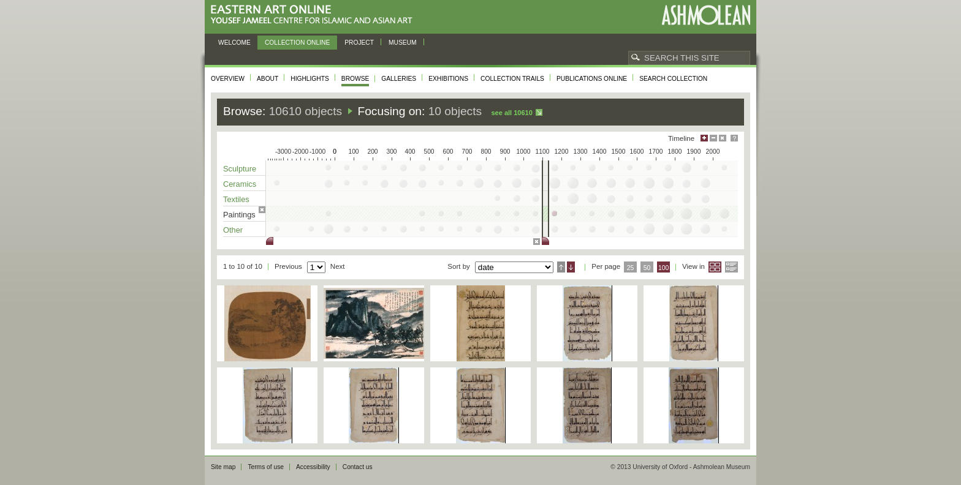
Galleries (398, 78)
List (731, 267)
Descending (571, 267)
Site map (223, 467)
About (267, 78)
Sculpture (239, 168)
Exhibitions (448, 78)
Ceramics (239, 184)
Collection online (297, 42)
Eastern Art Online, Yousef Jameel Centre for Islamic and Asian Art (315, 15)
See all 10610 (511, 112)
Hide (722, 138)
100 (663, 268)
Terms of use (266, 467)
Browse (355, 78)
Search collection (673, 78)
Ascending (561, 267)
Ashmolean (705, 15)
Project (359, 42)
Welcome (234, 42)
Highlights (310, 78)
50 (647, 268)
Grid (714, 267)
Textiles (236, 199)
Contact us (358, 467)
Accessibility (313, 467)
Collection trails (512, 78)
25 (630, 268)
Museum (403, 42)
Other (233, 230)
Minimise (713, 138)
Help (734, 138)
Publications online (591, 78)
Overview (228, 78)
